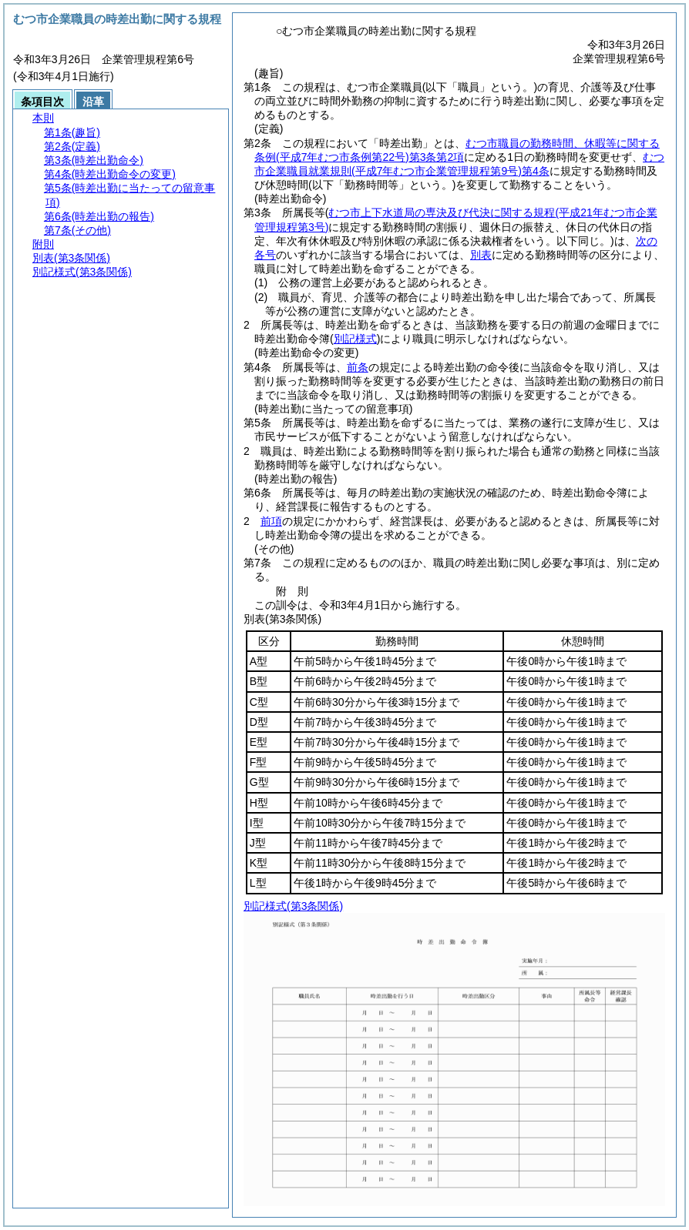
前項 (271, 521)
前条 (357, 367)
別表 (481, 255)
